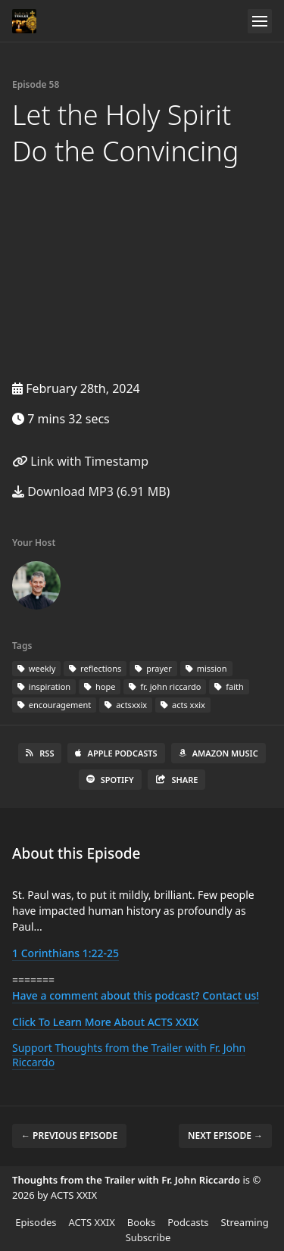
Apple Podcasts (116, 753)
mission (206, 668)
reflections (95, 668)
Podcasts (187, 1222)
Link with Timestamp (80, 461)
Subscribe (148, 1237)
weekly (36, 668)
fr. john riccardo (165, 686)
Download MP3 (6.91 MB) (91, 491)
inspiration (43, 686)
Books (141, 1222)
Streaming (245, 1222)
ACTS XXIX (92, 1222)
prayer (153, 668)
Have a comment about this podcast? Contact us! (135, 995)
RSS (40, 753)
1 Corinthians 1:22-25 (65, 953)
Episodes (35, 1222)
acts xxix (183, 704)
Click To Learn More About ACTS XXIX (105, 1022)
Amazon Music (218, 753)
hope (99, 686)
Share (176, 779)
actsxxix (126, 704)
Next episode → (225, 1135)
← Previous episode (69, 1135)
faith (228, 686)
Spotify (110, 779)
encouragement (54, 704)
